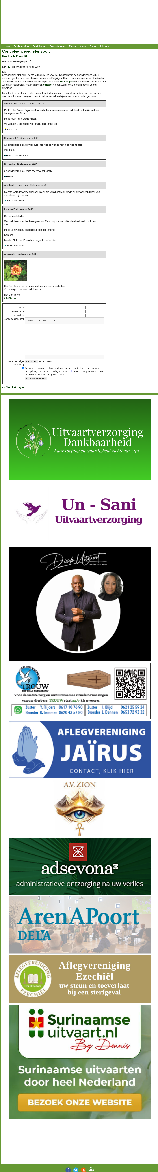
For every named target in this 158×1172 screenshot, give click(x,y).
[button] (33, 320)
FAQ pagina (67, 81)
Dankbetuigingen (58, 46)
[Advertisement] (78, 22)
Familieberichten (21, 46)
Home (7, 46)
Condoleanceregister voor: (26, 51)
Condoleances (40, 46)
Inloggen (104, 46)
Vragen (83, 46)
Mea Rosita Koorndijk (15, 56)
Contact (93, 46)
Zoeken (72, 46)
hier (9, 66)
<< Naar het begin (13, 387)
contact (48, 84)
